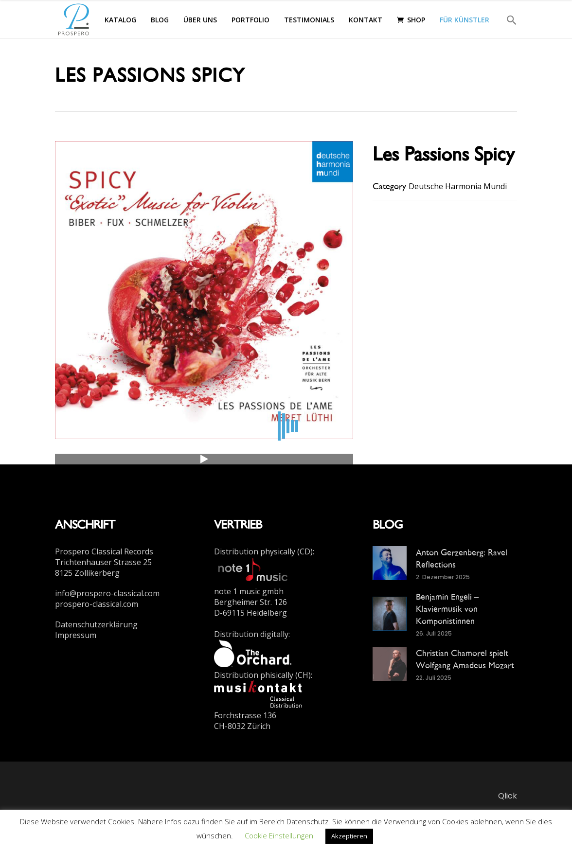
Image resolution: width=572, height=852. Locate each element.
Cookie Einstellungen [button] (279, 835)
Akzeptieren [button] (349, 836)
